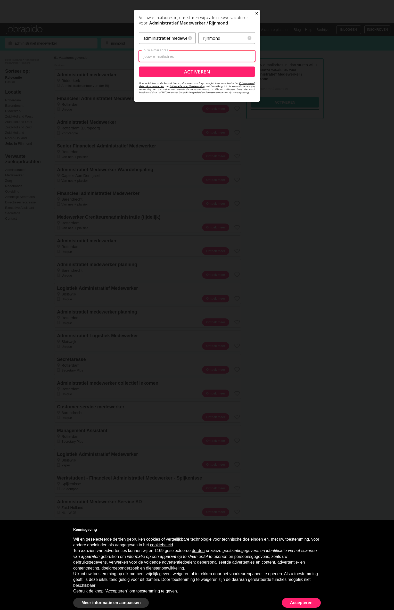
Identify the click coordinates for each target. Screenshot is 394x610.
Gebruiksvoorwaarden (151, 135)
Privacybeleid (247, 132)
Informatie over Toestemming (187, 135)
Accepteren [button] (301, 602)
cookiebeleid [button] (161, 545)
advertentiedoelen (178, 562)
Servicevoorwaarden (216, 142)
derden (198, 550)
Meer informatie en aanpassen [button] (111, 602)
